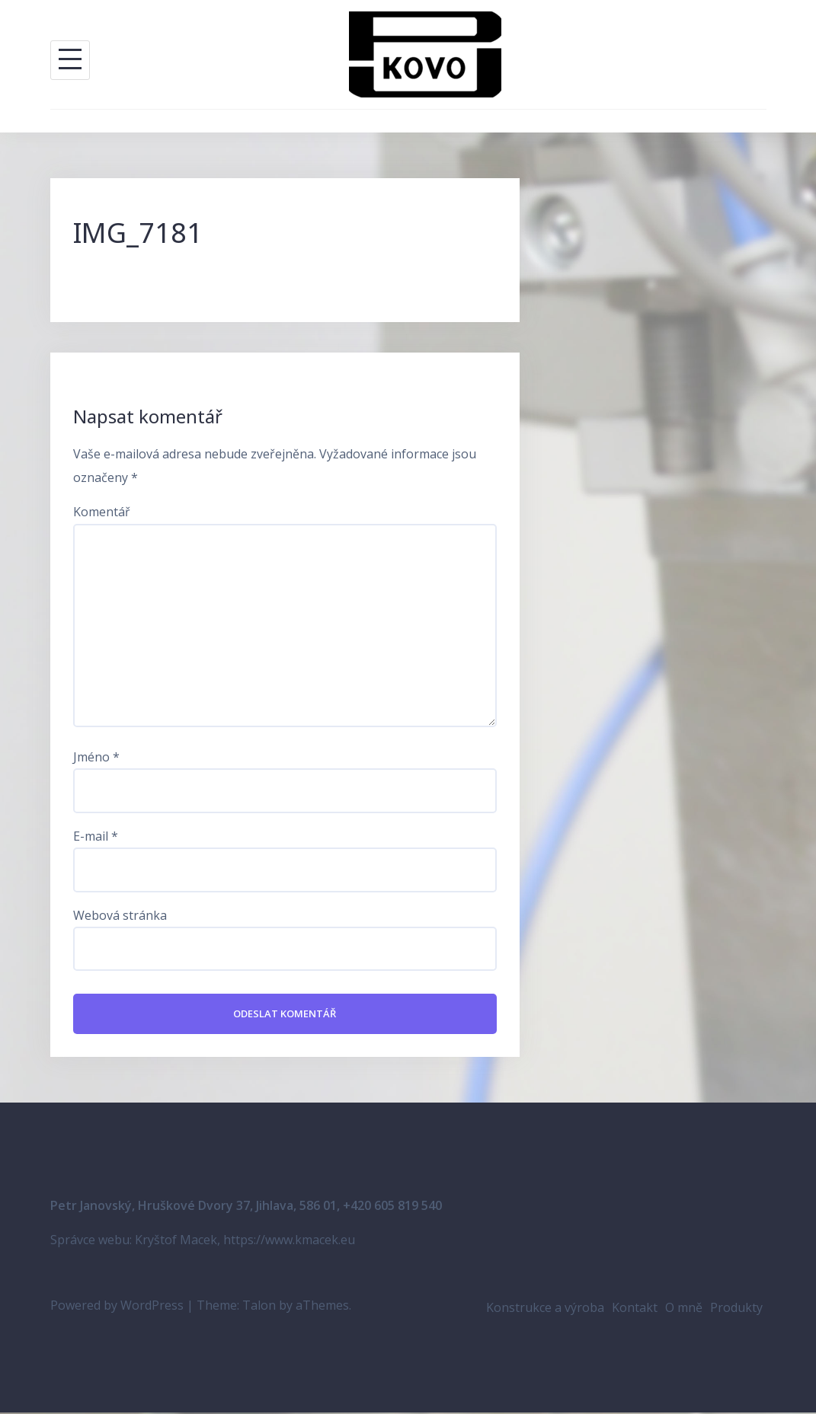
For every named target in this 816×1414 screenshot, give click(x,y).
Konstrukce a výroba (545, 1309)
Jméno (96, 756)
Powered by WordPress (117, 1306)
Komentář (101, 511)
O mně (683, 1309)
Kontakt (635, 1309)
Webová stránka (120, 915)
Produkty (736, 1309)
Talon (259, 1306)
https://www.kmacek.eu (289, 1241)
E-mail (95, 836)
